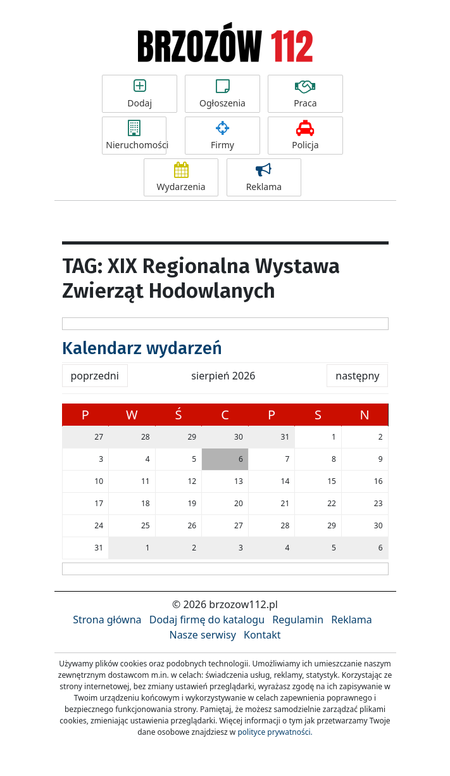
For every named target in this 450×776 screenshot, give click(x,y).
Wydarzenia (181, 177)
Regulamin (297, 620)
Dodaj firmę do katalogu (207, 620)
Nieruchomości (136, 135)
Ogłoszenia (222, 94)
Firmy (222, 135)
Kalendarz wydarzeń (142, 348)
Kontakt (262, 635)
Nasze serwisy (202, 635)
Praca (305, 94)
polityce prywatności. (274, 732)
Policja (305, 135)
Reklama (264, 177)
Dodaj (139, 94)
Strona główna (107, 620)
